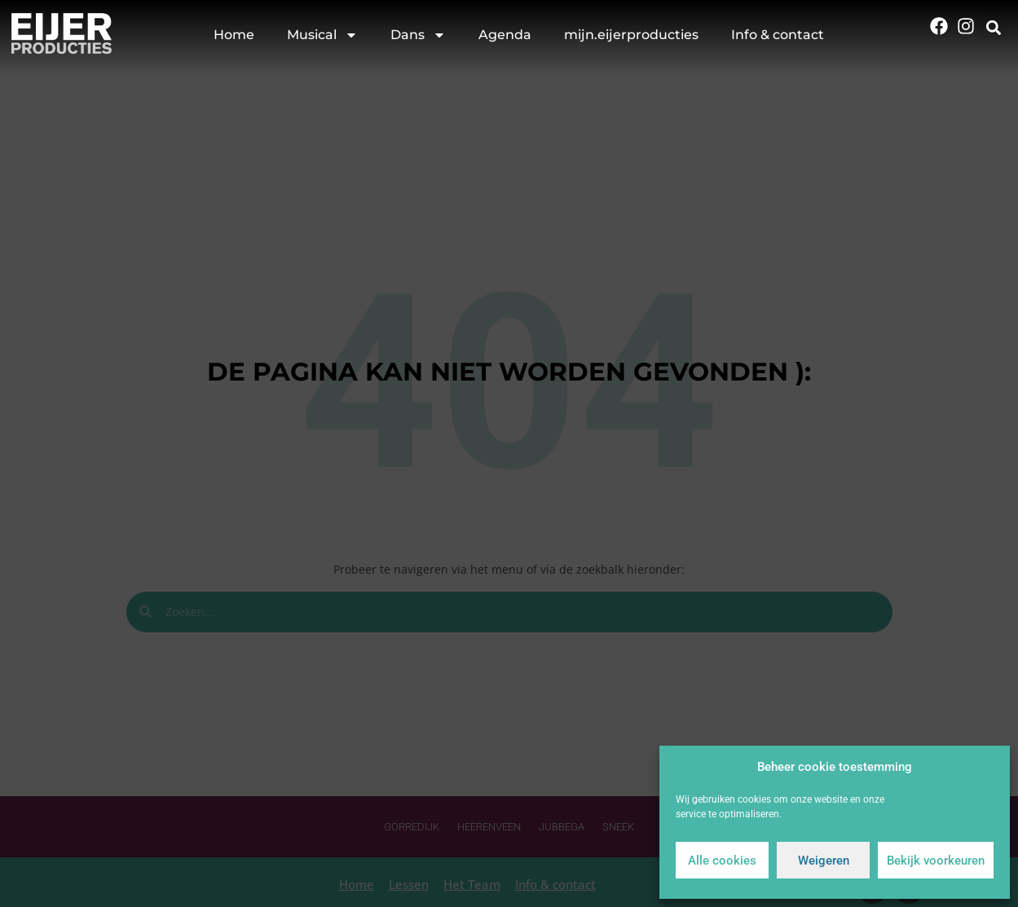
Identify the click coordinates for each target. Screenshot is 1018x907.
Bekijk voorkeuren (936, 860)
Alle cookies (722, 860)
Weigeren (823, 860)
